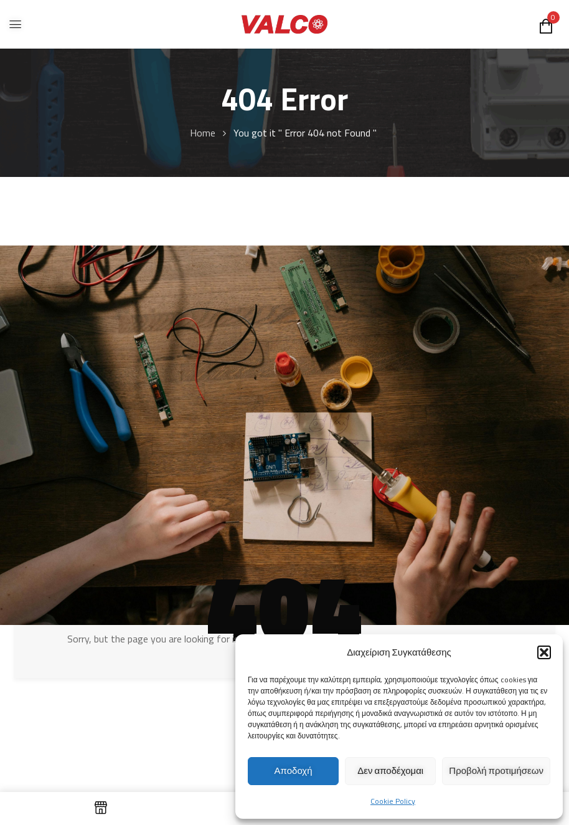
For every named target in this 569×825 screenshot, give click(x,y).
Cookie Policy (392, 801)
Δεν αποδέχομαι (390, 770)
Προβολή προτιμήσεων (496, 770)
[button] (544, 652)
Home (202, 132)
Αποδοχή (294, 770)
